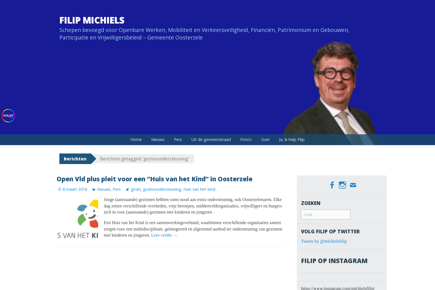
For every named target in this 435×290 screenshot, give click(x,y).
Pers (178, 139)
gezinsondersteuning (162, 189)
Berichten (75, 159)
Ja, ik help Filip (292, 139)
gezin (136, 189)
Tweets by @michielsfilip (324, 241)
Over (265, 139)
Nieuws (158, 139)
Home (136, 139)
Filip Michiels (91, 20)
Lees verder (164, 235)
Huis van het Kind (199, 189)
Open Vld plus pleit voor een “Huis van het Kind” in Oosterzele (154, 179)
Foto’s (246, 139)
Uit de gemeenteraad (211, 139)
